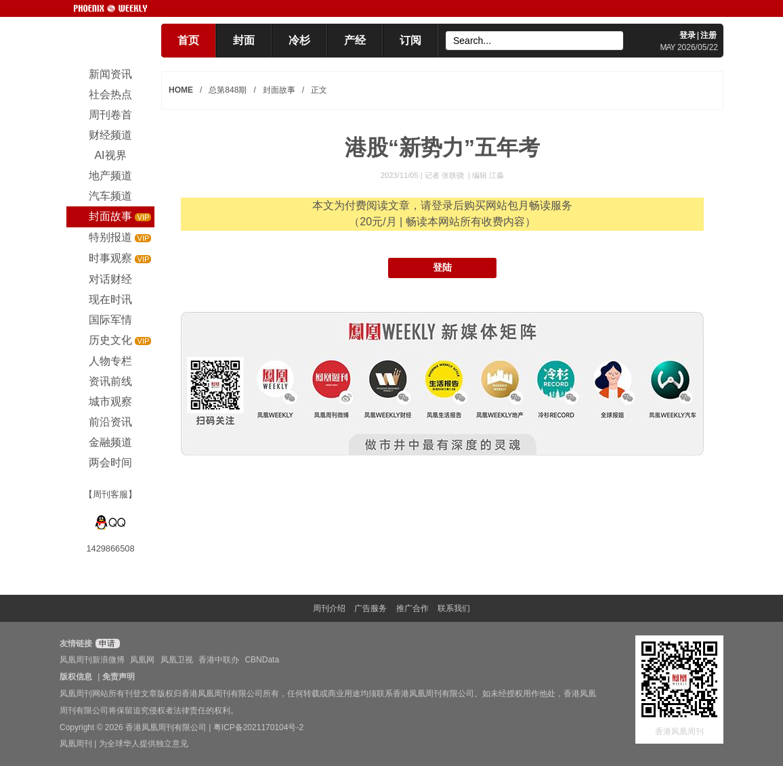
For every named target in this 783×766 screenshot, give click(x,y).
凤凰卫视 (177, 659)
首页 (188, 40)
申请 (106, 643)
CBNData (262, 659)
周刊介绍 (329, 608)
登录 (687, 35)
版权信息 (76, 676)
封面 (244, 40)
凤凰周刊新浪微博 (92, 659)
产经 (355, 40)
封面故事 (279, 90)
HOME (181, 90)
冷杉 (299, 40)
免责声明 (118, 676)
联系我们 (454, 608)
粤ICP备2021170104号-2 (258, 727)
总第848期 (228, 90)
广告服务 (370, 608)
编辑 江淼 (488, 175)
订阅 (410, 40)
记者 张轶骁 (445, 175)
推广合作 (412, 608)
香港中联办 (218, 659)
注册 (708, 35)
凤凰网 (142, 659)
